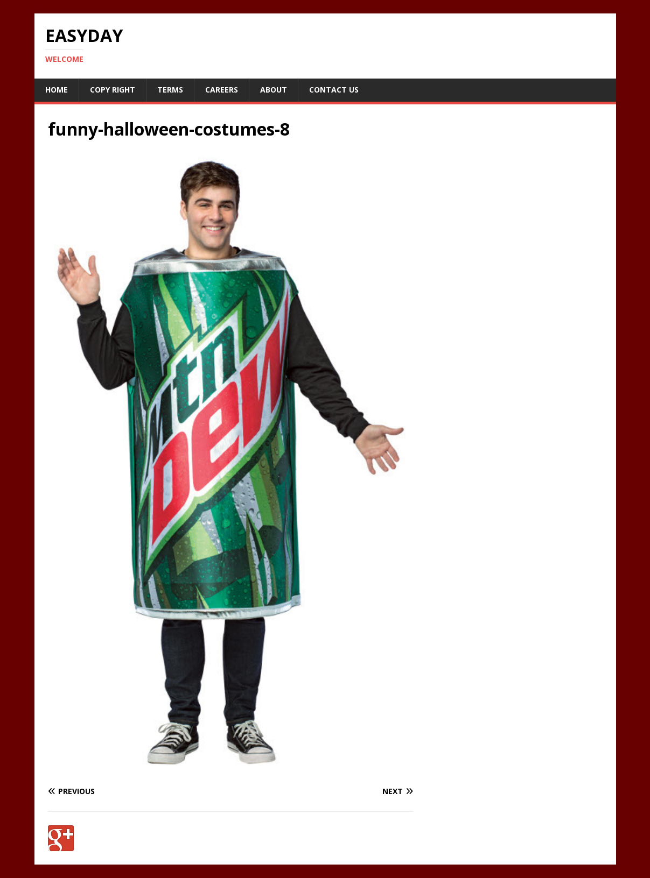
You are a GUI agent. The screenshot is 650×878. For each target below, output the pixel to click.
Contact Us (334, 89)
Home (56, 89)
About (273, 89)
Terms (170, 89)
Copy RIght (112, 89)
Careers (221, 89)
